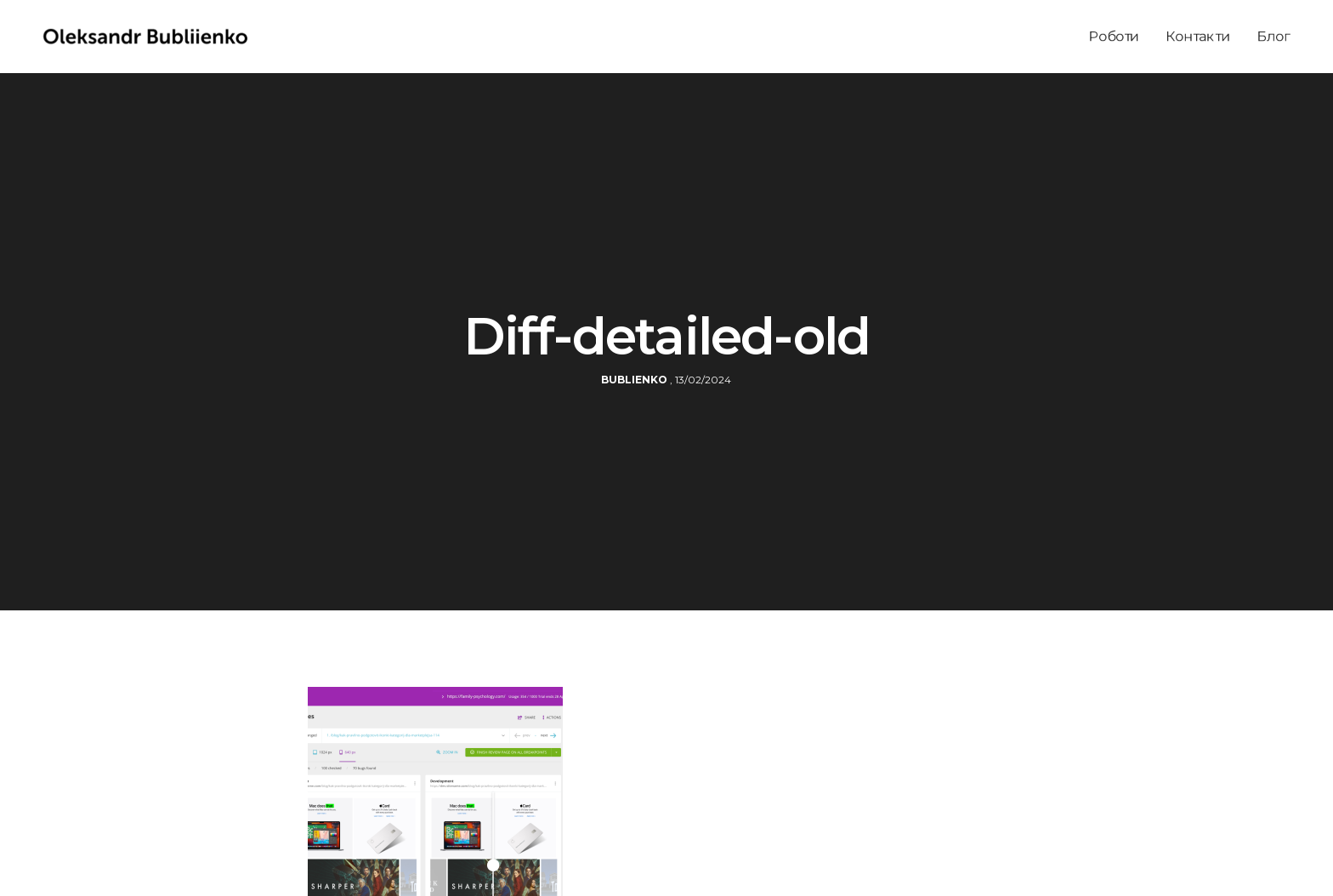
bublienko (634, 379)
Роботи (1114, 36)
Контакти (1198, 36)
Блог (1273, 36)
